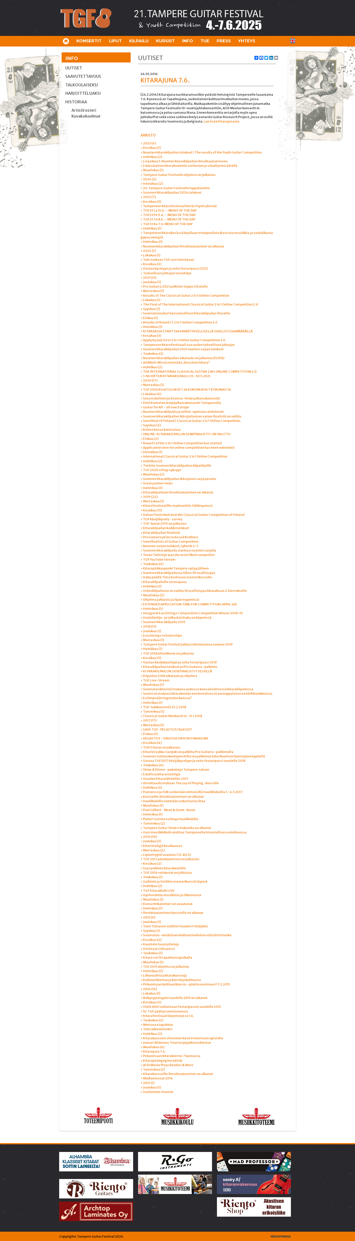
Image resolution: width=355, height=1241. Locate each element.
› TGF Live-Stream (155, 680)
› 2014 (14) (149, 989)
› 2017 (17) (149, 720)
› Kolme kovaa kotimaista (161, 430)
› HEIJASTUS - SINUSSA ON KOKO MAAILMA (174, 738)
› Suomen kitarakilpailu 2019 (163, 622)
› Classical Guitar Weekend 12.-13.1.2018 (171, 716)
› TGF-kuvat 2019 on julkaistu (163, 523)
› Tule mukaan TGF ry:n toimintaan (167, 260)
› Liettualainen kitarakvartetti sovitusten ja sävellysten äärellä (189, 166)
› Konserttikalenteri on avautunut (167, 904)
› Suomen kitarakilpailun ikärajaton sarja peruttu (178, 479)
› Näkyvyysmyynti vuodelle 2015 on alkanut (174, 998)
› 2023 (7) (148, 197)
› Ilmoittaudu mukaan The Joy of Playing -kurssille (180, 783)
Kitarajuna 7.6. (165, 80)
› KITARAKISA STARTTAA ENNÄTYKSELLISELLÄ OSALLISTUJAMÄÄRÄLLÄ (197, 331)
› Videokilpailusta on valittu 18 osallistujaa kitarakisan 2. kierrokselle (194, 591)
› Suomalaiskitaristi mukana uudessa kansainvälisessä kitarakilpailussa (197, 689)
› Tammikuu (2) (153, 823)
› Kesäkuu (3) (151, 336)
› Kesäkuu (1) (151, 148)
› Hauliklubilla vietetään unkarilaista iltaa (173, 801)
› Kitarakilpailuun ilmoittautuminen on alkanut (177, 492)
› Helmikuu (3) (152, 609)
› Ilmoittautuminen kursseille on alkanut (172, 913)
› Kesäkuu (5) (151, 201)
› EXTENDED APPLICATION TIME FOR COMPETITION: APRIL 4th (189, 604)
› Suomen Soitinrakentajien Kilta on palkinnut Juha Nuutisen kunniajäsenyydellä (203, 756)
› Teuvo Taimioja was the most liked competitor (178, 555)
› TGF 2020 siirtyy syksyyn (161, 470)
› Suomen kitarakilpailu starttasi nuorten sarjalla (178, 550)
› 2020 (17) (149, 380)
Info (187, 40)
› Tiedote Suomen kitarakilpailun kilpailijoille (176, 465)
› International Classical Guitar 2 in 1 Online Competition (184, 456)
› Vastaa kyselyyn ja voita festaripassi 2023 (174, 268)
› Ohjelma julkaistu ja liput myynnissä (170, 600)
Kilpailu (139, 40)
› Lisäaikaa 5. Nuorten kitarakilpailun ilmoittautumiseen (184, 161)
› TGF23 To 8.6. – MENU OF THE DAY (168, 219)
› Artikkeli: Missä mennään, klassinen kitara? (175, 362)
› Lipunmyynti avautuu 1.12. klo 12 (166, 855)
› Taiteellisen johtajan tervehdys (166, 273)
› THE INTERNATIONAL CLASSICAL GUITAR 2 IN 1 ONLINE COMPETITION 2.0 (199, 371)
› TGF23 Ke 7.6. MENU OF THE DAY (167, 224)
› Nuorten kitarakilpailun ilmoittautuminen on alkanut (182, 246)
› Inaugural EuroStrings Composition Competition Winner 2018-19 (192, 613)
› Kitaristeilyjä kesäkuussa (161, 846)
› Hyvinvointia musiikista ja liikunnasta (171, 895)
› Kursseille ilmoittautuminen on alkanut (172, 797)
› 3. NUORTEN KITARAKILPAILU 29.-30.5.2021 (175, 376)
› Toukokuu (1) (151, 877)
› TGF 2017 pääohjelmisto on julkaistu (170, 859)
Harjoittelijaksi (83, 93)
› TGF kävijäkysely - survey (161, 519)
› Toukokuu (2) (152, 354)
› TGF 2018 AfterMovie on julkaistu (167, 653)
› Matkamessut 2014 (157, 1078)
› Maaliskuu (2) (152, 474)
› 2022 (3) (148, 251)
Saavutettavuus (83, 76)
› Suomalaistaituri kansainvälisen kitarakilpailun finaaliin (185, 313)
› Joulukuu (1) (151, 282)
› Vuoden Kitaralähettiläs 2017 (164, 779)
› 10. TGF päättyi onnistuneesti (164, 1011)
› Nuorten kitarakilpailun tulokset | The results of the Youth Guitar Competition (201, 152)
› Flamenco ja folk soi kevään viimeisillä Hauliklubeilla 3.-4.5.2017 (192, 792)
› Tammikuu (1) (152, 711)
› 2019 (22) (149, 497)
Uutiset (73, 67)
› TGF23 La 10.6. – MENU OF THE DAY (169, 210)
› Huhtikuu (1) (151, 228)
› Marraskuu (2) (153, 850)
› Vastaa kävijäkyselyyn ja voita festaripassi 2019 (179, 662)
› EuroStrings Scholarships (161, 635)
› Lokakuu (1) (150, 255)
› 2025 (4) (148, 143)
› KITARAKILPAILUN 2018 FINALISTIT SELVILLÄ (176, 671)
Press (224, 40)
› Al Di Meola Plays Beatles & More (167, 1065)
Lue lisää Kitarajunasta (221, 121)
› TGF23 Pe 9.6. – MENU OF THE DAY (168, 215)
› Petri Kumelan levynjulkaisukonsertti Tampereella (181, 403)
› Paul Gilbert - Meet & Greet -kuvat (168, 810)
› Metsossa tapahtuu (157, 1025)
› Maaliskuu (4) (152, 1047)
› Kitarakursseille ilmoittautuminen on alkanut (177, 1074)
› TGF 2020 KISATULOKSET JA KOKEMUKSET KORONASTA (186, 389)
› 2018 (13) (148, 626)
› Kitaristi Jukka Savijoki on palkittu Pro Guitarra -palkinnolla (187, 752)
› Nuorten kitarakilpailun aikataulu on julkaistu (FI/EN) (182, 358)
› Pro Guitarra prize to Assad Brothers (169, 537)
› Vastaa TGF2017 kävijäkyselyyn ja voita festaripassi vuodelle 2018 (193, 761)
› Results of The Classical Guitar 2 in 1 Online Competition (185, 295)
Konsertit (89, 40)
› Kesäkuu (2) (151, 264)
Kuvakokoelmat (86, 116)
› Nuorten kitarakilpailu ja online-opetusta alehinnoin (182, 412)
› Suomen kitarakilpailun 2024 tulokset (171, 192)
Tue (204, 40)
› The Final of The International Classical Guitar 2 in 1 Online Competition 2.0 (199, 304)
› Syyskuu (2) (151, 425)
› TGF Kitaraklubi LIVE (158, 891)
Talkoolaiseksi (81, 84)
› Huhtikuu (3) (151, 787)
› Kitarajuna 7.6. (153, 1051)
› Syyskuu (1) (150, 309)
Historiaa (76, 101)
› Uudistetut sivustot (157, 1092)
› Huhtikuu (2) (151, 157)
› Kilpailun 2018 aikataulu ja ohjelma (169, 676)
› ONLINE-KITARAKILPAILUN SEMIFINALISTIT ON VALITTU (186, 434)
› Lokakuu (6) (151, 394)
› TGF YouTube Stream (158, 559)
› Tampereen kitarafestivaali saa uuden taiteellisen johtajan (188, 345)
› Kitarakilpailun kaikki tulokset (165, 528)
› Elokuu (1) (149, 318)
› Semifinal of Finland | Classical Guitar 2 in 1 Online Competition (190, 421)
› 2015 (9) (148, 917)
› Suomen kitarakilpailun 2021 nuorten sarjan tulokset (182, 349)
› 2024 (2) (148, 179)
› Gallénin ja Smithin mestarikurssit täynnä (174, 881)
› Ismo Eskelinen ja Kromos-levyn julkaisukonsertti (180, 398)
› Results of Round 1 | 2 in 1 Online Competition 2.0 (179, 322)
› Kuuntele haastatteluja (160, 944)
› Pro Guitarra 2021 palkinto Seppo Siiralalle (174, 286)
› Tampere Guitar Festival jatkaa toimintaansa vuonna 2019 (187, 644)
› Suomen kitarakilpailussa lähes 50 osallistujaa (178, 573)
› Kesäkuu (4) (151, 743)
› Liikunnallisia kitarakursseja (164, 975)
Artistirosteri (83, 110)
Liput (115, 40)
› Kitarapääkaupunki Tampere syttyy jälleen (175, 568)
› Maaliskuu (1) (152, 170)
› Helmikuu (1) (151, 242)
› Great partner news (157, 483)
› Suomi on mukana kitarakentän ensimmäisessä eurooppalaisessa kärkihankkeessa (206, 693)
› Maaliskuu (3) (152, 685)
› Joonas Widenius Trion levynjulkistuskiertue (176, 1043)
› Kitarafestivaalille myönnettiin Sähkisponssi (177, 506)
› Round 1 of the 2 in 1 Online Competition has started (181, 443)
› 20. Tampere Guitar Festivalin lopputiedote (175, 188)
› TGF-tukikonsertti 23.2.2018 (163, 707)
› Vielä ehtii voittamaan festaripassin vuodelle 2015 (181, 1007)
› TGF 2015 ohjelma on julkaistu (165, 967)
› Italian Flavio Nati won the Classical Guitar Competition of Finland (193, 515)
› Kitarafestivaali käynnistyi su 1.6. (167, 1016)
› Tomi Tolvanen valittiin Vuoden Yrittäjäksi (174, 926)
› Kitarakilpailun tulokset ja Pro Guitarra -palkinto (179, 667)
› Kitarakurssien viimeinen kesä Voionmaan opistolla (182, 1038)
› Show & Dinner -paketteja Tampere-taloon (175, 769)
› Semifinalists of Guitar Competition (169, 541)
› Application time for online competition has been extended (187, 447)
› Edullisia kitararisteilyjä (160, 774)
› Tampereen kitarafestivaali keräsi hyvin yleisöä (179, 206)
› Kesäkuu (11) (151, 510)
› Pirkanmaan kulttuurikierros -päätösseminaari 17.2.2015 (185, 984)
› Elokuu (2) (150, 439)
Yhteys (246, 40)
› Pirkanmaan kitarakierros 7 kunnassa (170, 1056)
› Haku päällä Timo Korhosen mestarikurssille (176, 577)
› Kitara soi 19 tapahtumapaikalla (166, 957)
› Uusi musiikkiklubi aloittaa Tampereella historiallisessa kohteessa (194, 832)
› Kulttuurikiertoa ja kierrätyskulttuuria (171, 980)
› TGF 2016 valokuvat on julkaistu (166, 873)
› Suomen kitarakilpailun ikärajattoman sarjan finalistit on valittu (191, 416)
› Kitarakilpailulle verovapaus (164, 582)
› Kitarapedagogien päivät (161, 1060)
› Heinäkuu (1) (151, 327)
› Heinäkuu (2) (152, 184)
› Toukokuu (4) (152, 564)
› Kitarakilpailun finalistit (160, 533)
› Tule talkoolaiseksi (156, 1029)
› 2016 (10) (149, 837)
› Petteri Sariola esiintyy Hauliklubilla (169, 819)
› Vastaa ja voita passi (158, 949)
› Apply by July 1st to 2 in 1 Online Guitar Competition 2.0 (183, 340)
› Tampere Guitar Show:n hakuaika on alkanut (176, 828)
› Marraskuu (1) (152, 291)
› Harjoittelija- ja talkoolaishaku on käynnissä (176, 617)
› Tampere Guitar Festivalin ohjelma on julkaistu (178, 175)
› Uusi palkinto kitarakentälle (163, 868)
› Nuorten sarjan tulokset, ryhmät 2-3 (169, 546)
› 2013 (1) (147, 1083)
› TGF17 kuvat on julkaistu (160, 747)
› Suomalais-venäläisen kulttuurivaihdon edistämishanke (186, 935)
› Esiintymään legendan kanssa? (166, 698)
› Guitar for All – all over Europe (165, 407)
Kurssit (165, 40)
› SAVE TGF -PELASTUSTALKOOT (166, 729)
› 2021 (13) (148, 278)
